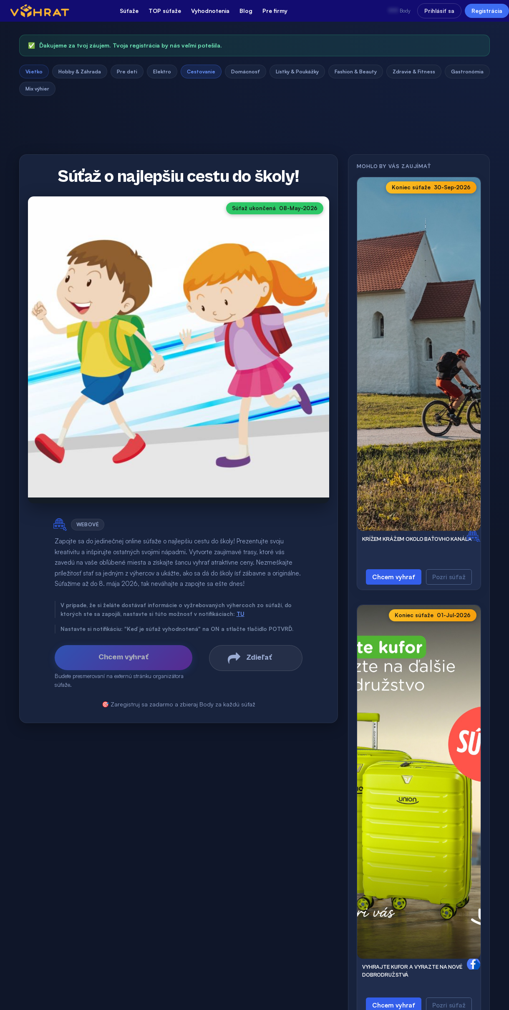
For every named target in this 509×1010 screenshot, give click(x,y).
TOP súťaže (165, 10)
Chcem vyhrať (393, 577)
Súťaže (129, 10)
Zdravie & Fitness (414, 71)
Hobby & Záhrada (79, 71)
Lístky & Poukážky (297, 71)
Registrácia (486, 11)
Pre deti (127, 71)
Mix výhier (37, 88)
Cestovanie (201, 71)
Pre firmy (274, 10)
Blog (245, 10)
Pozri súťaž (449, 577)
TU (240, 614)
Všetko (34, 71)
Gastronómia (467, 71)
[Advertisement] (254, 128)
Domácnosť (245, 71)
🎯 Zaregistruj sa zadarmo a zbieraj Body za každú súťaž (178, 704)
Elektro (162, 71)
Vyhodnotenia (210, 10)
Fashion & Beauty (356, 71)
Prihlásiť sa (439, 11)
